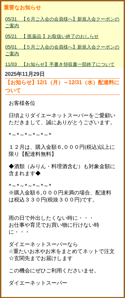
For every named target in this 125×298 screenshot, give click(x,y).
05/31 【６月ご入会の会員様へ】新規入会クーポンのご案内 (62, 22)
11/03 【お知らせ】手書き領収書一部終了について (60, 64)
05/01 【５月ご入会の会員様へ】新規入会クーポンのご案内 (62, 50)
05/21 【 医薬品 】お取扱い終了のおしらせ (52, 36)
